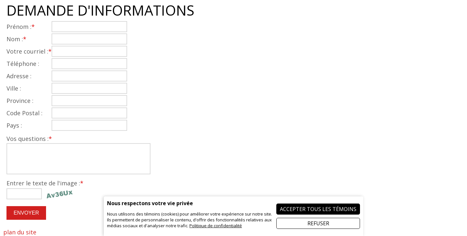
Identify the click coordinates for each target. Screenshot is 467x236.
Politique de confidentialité (215, 226)
